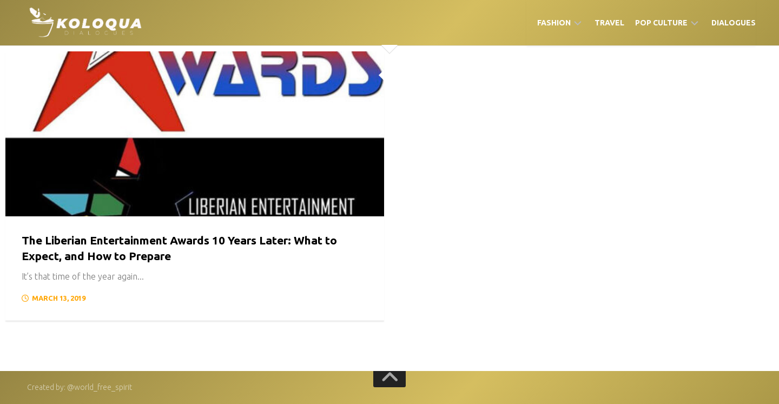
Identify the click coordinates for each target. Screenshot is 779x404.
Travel (609, 22)
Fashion (554, 22)
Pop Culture (661, 22)
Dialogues (733, 22)
